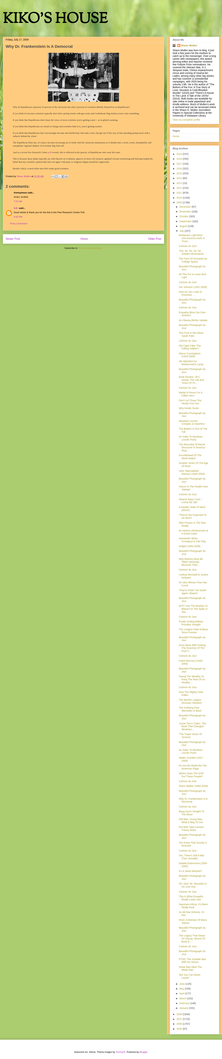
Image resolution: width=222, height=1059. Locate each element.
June (182, 983)
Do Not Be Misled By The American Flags (193, 767)
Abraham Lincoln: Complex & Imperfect (192, 422)
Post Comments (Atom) (90, 248)
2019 (180, 154)
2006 (180, 1023)
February (184, 1003)
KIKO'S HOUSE (55, 19)
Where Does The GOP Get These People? (191, 775)
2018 (180, 158)
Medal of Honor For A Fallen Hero (190, 394)
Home (84, 238)
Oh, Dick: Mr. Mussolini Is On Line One (193, 885)
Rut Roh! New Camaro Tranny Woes (191, 828)
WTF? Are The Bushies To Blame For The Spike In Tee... (193, 608)
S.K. (16, 208)
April (182, 993)
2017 (180, 163)
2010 (180, 197)
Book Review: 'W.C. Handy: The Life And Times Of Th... (191, 379)
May (182, 988)
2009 (180, 202)
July (182, 230)
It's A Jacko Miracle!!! (190, 871)
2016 (180, 168)
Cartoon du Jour (188, 246)
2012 (180, 188)
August (183, 226)
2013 (180, 183)
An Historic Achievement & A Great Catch (193, 532)
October (184, 216)
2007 (180, 1019)
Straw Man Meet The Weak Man (190, 968)
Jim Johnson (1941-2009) (193, 287)
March (183, 998)
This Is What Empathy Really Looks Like (191, 898)
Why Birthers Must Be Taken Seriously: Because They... (191, 562)
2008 (180, 1014)
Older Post (154, 238)
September (185, 221)
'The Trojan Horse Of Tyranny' (190, 736)
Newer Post (13, 238)
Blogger (143, 1052)
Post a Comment (18, 223)
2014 (180, 178)
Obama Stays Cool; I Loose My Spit (190, 501)
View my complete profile (186, 119)
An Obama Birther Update (193, 320)
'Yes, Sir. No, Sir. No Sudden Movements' (191, 252)
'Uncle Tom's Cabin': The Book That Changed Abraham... (192, 726)
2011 (180, 192)
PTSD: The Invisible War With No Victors (192, 961)
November (185, 211)
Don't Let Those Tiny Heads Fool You (190, 402)
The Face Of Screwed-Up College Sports (193, 260)
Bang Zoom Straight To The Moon (191, 813)
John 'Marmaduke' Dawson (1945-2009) (192, 472)
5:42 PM (18, 216)
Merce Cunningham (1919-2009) (190, 355)
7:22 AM (18, 201)
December (185, 206)
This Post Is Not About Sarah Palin (191, 334)
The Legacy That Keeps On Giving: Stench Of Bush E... (192, 938)
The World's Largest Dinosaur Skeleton (190, 701)
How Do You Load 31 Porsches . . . (190, 293)
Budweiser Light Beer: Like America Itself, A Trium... (191, 238)
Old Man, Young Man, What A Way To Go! (191, 821)
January (184, 1008)
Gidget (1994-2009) (189, 546)
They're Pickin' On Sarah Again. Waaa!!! (192, 592)
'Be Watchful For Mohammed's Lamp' (191, 363)
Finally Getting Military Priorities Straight (191, 623)
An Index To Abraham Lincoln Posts (191, 438)
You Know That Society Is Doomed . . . (193, 844)
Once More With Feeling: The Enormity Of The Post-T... (192, 648)
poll (50, 152)
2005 (180, 1028)
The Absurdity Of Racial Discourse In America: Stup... (192, 447)
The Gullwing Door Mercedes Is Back (190, 709)
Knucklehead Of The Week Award (190, 457)
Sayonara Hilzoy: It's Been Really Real (193, 906)
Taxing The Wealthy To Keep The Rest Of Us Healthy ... (192, 679)
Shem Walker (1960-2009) (193, 786)
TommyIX (120, 1052)
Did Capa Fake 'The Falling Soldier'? (190, 347)
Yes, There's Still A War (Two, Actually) (191, 857)
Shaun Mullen (189, 45)
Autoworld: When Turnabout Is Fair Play (192, 540)
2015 (180, 173)
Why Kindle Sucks (189, 408)
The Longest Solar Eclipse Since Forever (193, 631)
